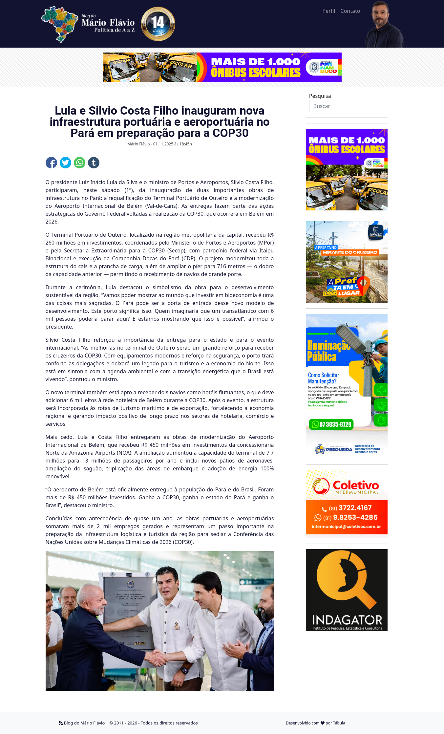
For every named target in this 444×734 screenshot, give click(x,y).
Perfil (328, 10)
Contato (350, 10)
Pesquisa (320, 95)
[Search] (346, 106)
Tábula (339, 723)
